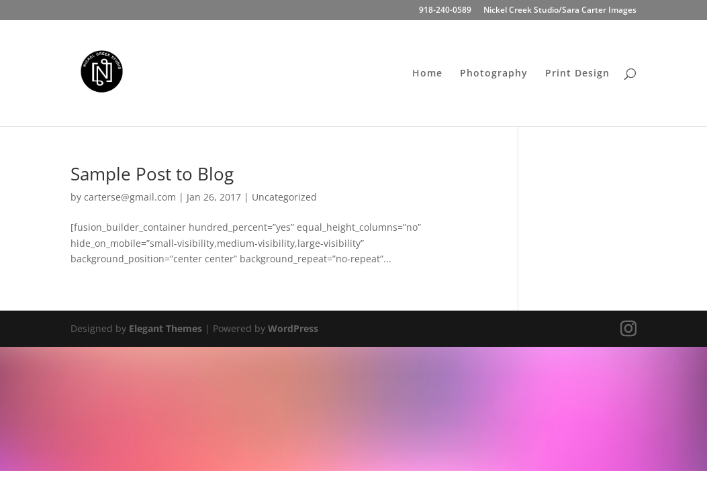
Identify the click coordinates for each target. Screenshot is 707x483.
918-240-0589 (445, 10)
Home (427, 73)
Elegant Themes (165, 328)
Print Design (577, 73)
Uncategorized (284, 197)
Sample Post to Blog (152, 174)
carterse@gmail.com (130, 197)
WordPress (293, 328)
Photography (494, 73)
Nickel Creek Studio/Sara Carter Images (560, 10)
